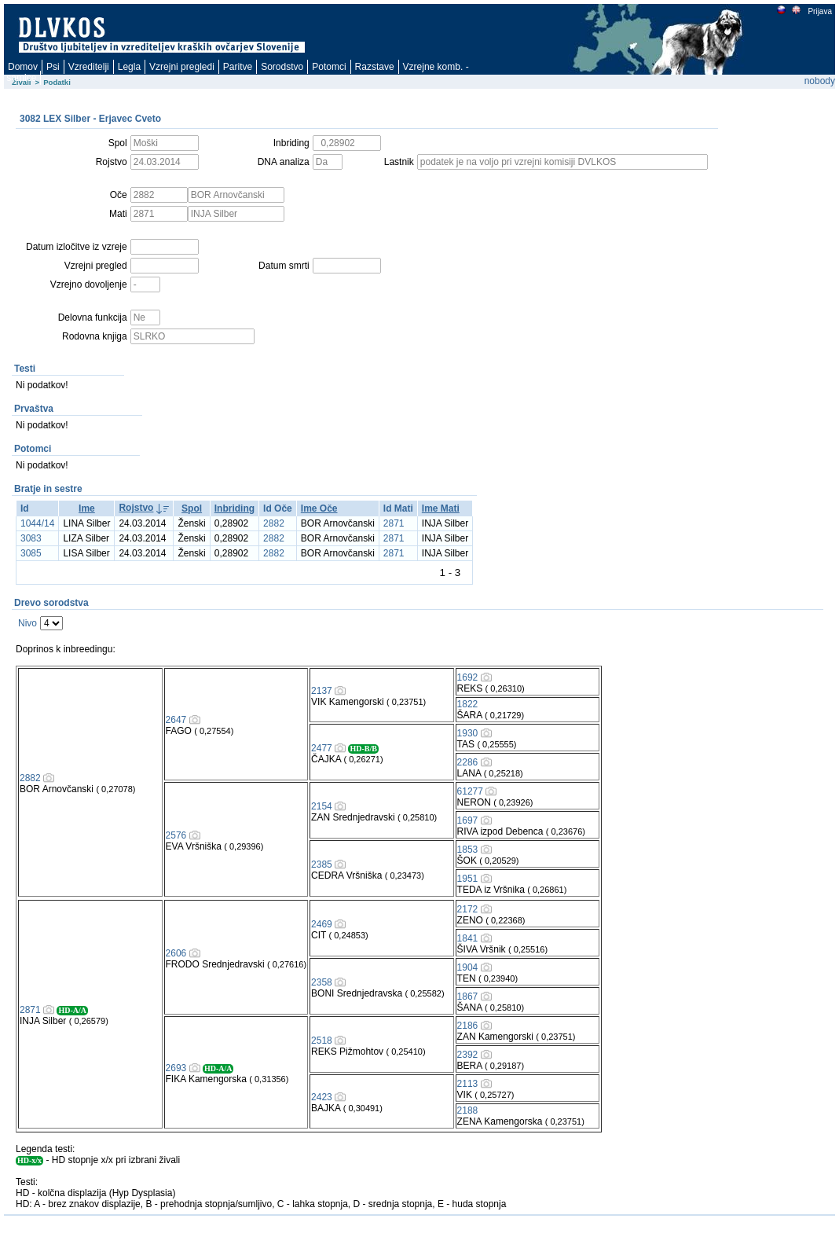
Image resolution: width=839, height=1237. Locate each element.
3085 (31, 553)
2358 (321, 982)
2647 (176, 719)
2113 (467, 1083)
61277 (470, 791)
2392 (467, 1054)
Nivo (27, 623)
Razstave (374, 66)
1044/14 (37, 523)
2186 (467, 1025)
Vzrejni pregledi (181, 66)
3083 (31, 538)
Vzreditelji (88, 66)
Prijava (819, 11)
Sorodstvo (282, 66)
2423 (321, 1097)
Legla (129, 66)
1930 (467, 733)
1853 (467, 849)
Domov (23, 66)
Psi (53, 66)
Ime (87, 508)
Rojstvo (136, 507)
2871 (394, 523)
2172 (467, 909)
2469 (321, 924)
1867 (467, 996)
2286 (467, 762)
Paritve (237, 66)
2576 (176, 835)
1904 (467, 967)
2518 (321, 1040)
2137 (321, 690)
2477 (321, 748)
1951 (467, 878)
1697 (467, 820)
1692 (467, 677)
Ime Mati (441, 508)
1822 (467, 704)
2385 (321, 864)
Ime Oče (319, 508)
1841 (467, 938)
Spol (191, 508)
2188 (467, 1110)
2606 (176, 953)
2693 (176, 1068)
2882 (273, 523)
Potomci (329, 66)
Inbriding (234, 508)
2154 (321, 806)
